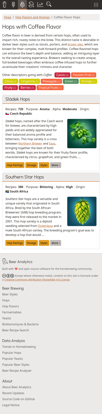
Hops (7, 17)
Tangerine (29, 81)
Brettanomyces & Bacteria (20, 324)
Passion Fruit (83, 75)
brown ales (75, 44)
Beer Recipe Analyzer (17, 371)
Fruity (10, 87)
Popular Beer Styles (15, 365)
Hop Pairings (15, 165)
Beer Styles (10, 294)
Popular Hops (11, 353)
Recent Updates (13, 393)
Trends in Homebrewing (19, 347)
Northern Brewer (30, 143)
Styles (44, 165)
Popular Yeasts (12, 359)
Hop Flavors (10, 306)
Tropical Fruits (50, 87)
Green (71, 81)
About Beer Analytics (16, 387)
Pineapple (51, 81)
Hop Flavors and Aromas (32, 17)
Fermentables (11, 312)
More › (56, 165)
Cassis (62, 75)
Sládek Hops (17, 99)
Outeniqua (45, 226)
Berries (27, 87)
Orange (88, 81)
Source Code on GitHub (18, 399)
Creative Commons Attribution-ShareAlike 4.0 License (37, 279)
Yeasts (6, 318)
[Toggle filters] (96, 5)
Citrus (10, 81)
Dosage (31, 165)
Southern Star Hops (24, 177)
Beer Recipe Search (15, 330)
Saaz (52, 143)
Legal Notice (11, 405)
